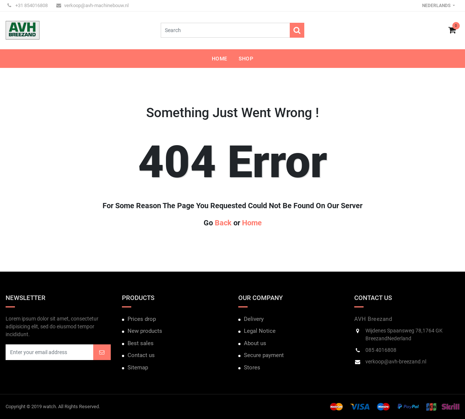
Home (252, 222)
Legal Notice (260, 331)
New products (145, 331)
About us (255, 343)
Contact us (141, 355)
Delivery (254, 319)
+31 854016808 (27, 5)
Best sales (141, 343)
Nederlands (437, 5)
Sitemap (138, 367)
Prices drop (142, 319)
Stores (252, 367)
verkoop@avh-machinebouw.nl (92, 5)
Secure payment (264, 355)
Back (223, 222)
